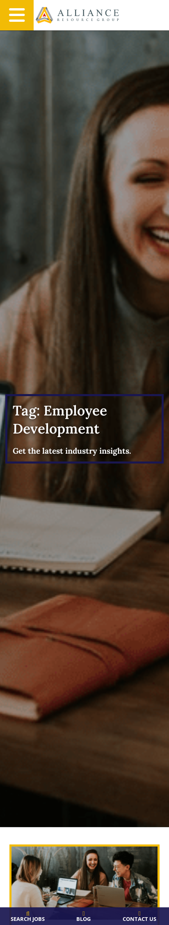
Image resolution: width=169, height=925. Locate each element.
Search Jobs (28, 919)
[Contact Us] (139, 914)
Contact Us (139, 919)
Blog (83, 919)
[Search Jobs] (28, 914)
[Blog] (83, 914)
